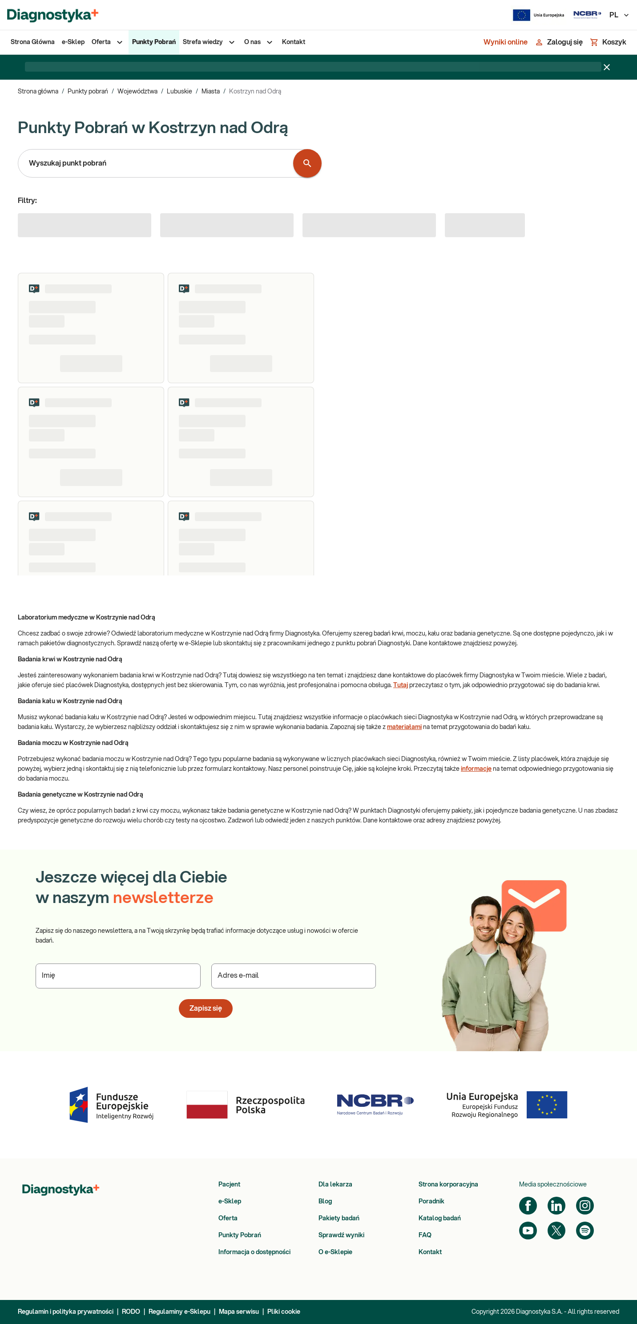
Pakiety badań (338, 1218)
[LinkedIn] (556, 1206)
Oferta (228, 1218)
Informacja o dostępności (254, 1252)
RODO (131, 1312)
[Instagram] (585, 1206)
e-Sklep (229, 1201)
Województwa (137, 92)
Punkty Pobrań (239, 1235)
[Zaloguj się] (558, 42)
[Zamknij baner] (606, 67)
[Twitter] (556, 1230)
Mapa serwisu (239, 1312)
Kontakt (430, 1252)
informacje (476, 769)
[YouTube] (528, 1230)
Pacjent (229, 1185)
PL (619, 15)
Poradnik (431, 1201)
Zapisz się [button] (205, 1008)
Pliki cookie (283, 1312)
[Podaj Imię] (118, 976)
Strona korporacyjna (448, 1185)
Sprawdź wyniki (341, 1235)
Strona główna (38, 92)
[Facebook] (528, 1206)
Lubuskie (179, 92)
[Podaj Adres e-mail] (293, 976)
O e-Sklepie (335, 1252)
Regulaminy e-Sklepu (179, 1312)
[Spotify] (585, 1230)
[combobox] (157, 163)
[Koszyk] (608, 42)
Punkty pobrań (88, 92)
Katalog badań (440, 1218)
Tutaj (400, 685)
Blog (325, 1201)
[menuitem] (32, 42)
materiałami (404, 727)
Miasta (211, 92)
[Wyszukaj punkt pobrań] (307, 163)
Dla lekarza (335, 1185)
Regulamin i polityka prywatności (65, 1312)
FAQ (425, 1235)
